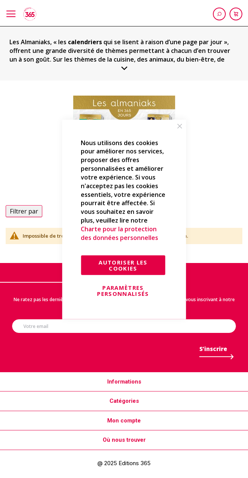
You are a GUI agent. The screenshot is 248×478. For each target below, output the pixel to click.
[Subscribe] (213, 351)
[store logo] (30, 14)
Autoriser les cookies (123, 265)
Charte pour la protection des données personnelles (119, 233)
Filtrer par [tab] (24, 211)
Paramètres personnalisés (123, 290)
